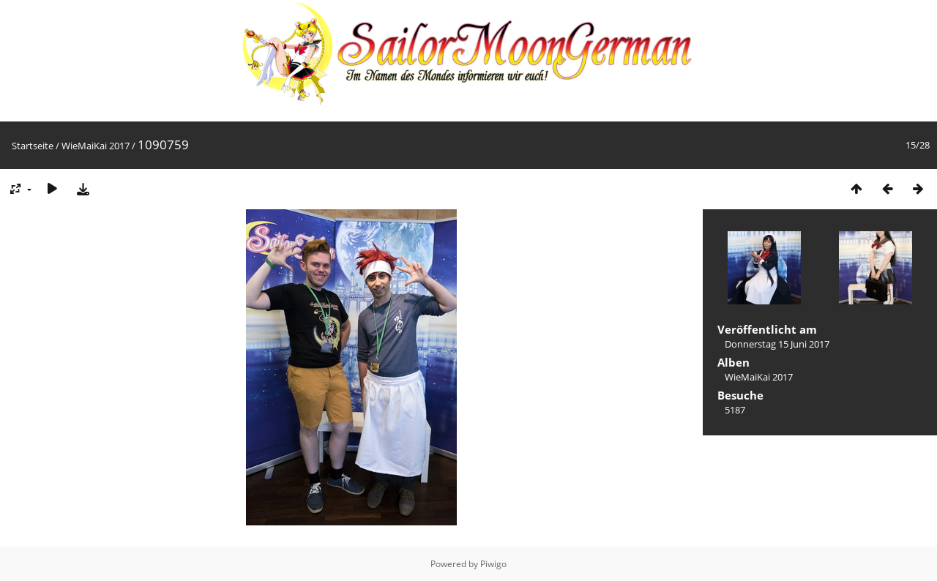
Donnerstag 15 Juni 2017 (777, 344)
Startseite (32, 145)
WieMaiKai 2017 (95, 145)
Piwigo (493, 564)
